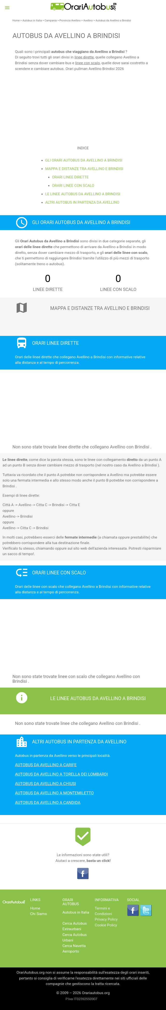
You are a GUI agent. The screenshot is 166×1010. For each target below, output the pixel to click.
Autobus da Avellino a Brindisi (113, 20)
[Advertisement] (83, 105)
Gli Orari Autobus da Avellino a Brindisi (83, 160)
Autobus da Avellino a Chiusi (45, 783)
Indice (83, 148)
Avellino (88, 20)
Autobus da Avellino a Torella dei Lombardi (61, 774)
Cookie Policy (106, 925)
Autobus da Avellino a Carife (46, 764)
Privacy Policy (106, 919)
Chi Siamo (38, 914)
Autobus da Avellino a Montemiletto (54, 792)
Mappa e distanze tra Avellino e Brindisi (84, 169)
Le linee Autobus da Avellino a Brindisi (82, 194)
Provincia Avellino (70, 20)
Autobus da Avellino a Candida (47, 802)
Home (16, 20)
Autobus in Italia (32, 20)
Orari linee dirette (70, 177)
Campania (51, 20)
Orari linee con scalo (73, 185)
